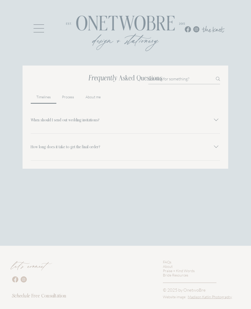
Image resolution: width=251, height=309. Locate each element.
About (168, 266)
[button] (39, 28)
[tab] (43, 97)
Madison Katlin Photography (210, 297)
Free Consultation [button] (39, 296)
